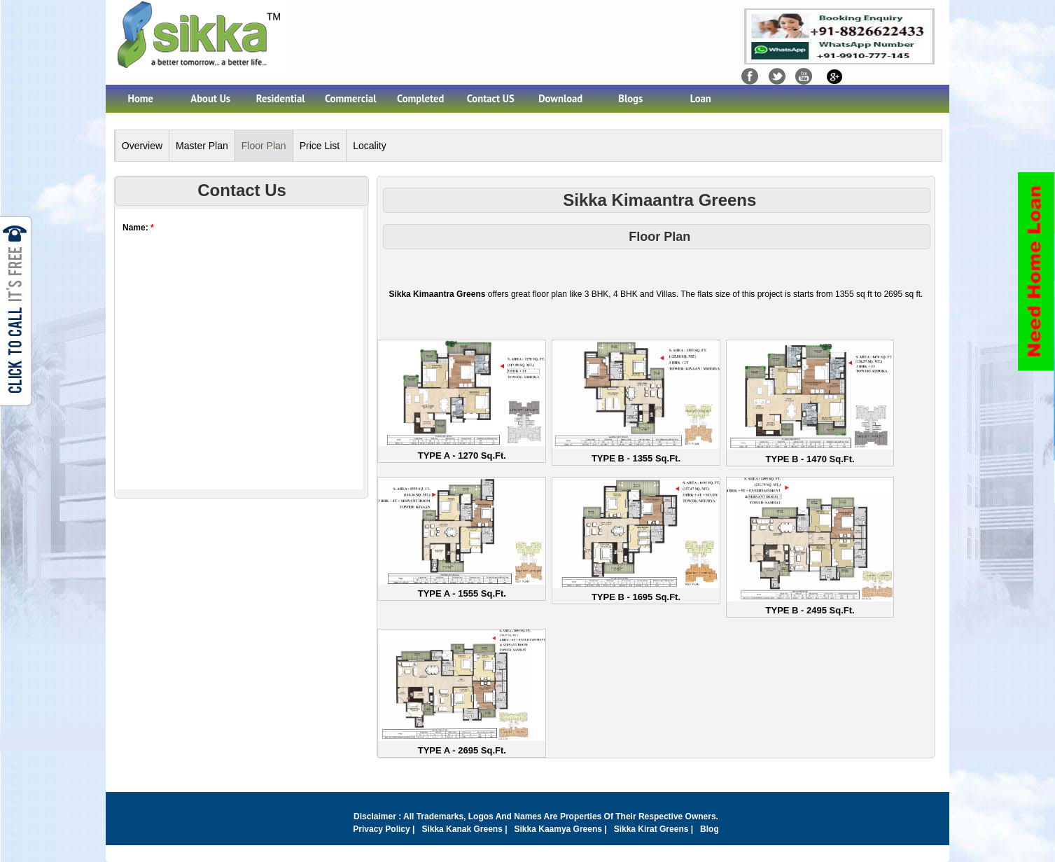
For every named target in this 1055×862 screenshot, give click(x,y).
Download (560, 98)
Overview (142, 145)
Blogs (630, 98)
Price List (320, 145)
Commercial (351, 98)
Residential (280, 98)
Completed (420, 98)
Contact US (491, 98)
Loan (700, 98)
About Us (210, 98)
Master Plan (202, 145)
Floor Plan (264, 145)
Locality (369, 145)
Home (140, 98)
